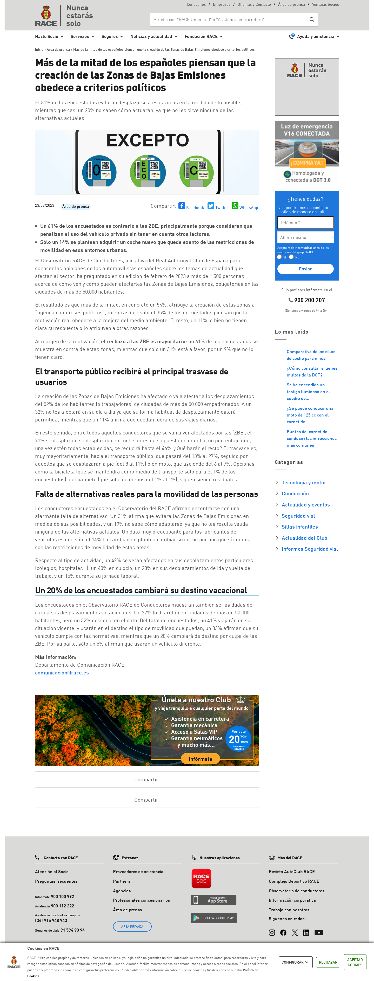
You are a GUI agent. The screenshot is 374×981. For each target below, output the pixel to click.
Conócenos (196, 5)
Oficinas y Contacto (254, 5)
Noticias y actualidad (151, 36)
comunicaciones (308, 248)
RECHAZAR (328, 962)
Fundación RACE (201, 36)
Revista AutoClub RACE (292, 871)
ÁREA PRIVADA (132, 926)
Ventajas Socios (325, 5)
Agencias (122, 890)
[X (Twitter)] (295, 930)
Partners (121, 881)
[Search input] (228, 19)
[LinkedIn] (306, 930)
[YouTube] (319, 930)
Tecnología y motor (304, 482)
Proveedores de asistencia (138, 871)
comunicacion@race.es (62, 672)
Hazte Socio (46, 36)
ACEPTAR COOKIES (355, 962)
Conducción (295, 493)
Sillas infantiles (300, 526)
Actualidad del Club (304, 538)
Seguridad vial (298, 515)
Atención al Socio (52, 871)
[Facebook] (283, 930)
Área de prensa (291, 5)
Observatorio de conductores (296, 890)
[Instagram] (272, 930)
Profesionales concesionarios (141, 900)
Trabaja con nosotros (289, 909)
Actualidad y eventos (306, 504)
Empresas (221, 5)
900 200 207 (309, 299)
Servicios (80, 36)
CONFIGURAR (296, 962)
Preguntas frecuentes (56, 881)
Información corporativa (292, 900)
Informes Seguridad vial (310, 548)
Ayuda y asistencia (315, 36)
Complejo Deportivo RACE (294, 881)
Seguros (110, 36)
